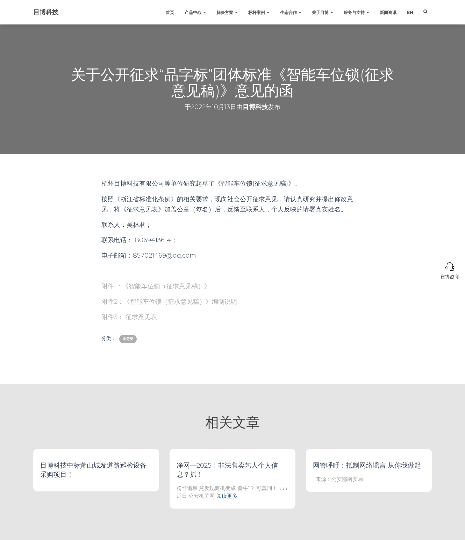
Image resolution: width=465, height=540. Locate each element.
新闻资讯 (388, 12)
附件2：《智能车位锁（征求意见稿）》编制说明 (169, 301)
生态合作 (290, 12)
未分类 (128, 339)
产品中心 (195, 12)
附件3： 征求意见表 (129, 317)
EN (410, 12)
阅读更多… (228, 495)
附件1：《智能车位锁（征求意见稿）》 (155, 286)
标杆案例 (259, 12)
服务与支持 (356, 12)
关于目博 (322, 12)
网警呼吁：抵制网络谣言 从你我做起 (367, 465)
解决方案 (227, 12)
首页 (170, 12)
